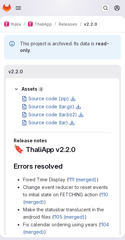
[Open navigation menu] (18, 8)
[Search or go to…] (106, 8)
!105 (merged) (69, 217)
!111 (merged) (82, 179)
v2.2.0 (15, 71)
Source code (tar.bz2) (53, 114)
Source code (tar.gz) (51, 106)
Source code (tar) (48, 122)
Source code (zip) (49, 98)
